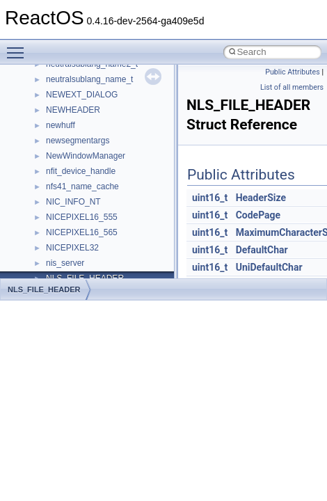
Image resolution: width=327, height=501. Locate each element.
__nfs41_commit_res (84, 170)
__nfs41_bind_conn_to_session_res (113, 79)
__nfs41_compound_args (93, 216)
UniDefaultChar (269, 267)
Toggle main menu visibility (19, 47)
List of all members (292, 87)
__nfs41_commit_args (87, 155)
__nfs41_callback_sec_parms (101, 94)
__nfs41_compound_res (91, 232)
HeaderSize (261, 197)
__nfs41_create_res (83, 262)
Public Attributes (292, 72)
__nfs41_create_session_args (101, 278)
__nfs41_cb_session (84, 109)
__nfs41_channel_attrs (88, 124)
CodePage (258, 215)
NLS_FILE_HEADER (44, 289)
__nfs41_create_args (85, 247)
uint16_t (210, 197)
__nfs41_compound (82, 201)
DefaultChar (262, 249)
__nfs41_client (72, 140)
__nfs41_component (84, 186)
